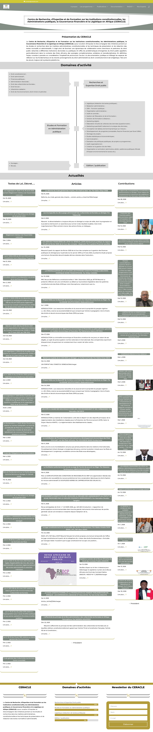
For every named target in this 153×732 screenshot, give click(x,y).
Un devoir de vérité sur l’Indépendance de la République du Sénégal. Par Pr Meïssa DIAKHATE (125, 584)
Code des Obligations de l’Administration (19, 453)
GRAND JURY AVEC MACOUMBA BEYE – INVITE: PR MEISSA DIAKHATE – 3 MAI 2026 (125, 375)
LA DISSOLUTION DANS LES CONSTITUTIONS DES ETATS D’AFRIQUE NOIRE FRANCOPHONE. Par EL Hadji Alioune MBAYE (133, 242)
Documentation (117, 7)
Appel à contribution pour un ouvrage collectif (134, 489)
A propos (74, 7)
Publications (101, 7)
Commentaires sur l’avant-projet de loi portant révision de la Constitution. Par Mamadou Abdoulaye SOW (134, 335)
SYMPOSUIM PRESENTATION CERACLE (134, 354)
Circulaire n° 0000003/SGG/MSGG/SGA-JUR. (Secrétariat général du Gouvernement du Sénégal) (19, 518)
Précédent (77, 643)
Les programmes (86, 7)
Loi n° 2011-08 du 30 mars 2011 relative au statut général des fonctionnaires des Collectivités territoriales (19, 590)
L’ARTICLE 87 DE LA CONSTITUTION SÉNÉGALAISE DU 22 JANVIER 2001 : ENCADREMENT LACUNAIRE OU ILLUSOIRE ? (134, 314)
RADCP (130, 7)
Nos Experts (141, 7)
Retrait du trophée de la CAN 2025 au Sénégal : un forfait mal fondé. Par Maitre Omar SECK (76, 358)
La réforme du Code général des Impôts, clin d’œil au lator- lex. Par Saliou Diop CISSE (76, 191)
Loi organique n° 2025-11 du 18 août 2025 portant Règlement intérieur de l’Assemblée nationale (19, 193)
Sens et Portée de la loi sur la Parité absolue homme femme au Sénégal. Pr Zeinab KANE (19, 474)
